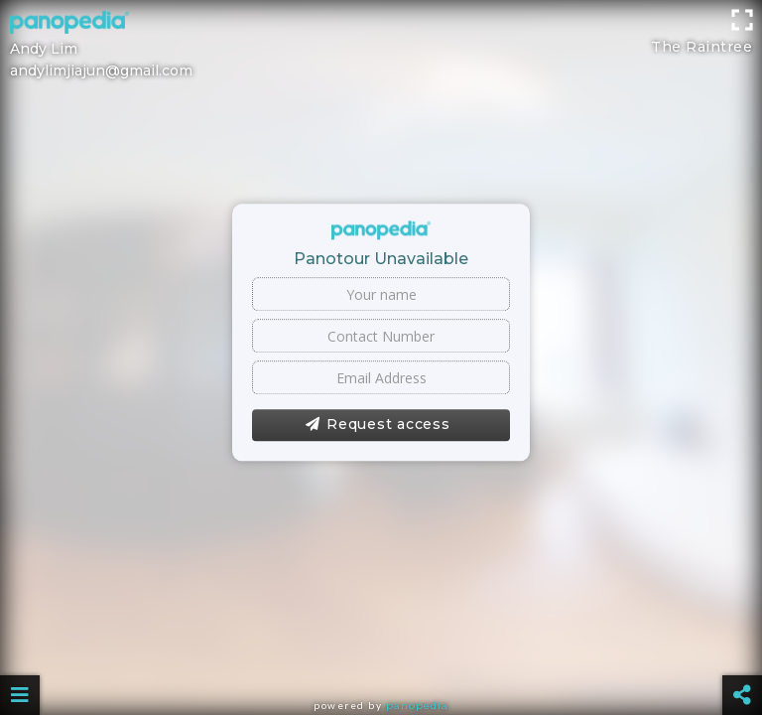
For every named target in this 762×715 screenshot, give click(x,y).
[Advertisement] (381, 44)
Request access (377, 425)
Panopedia (417, 705)
